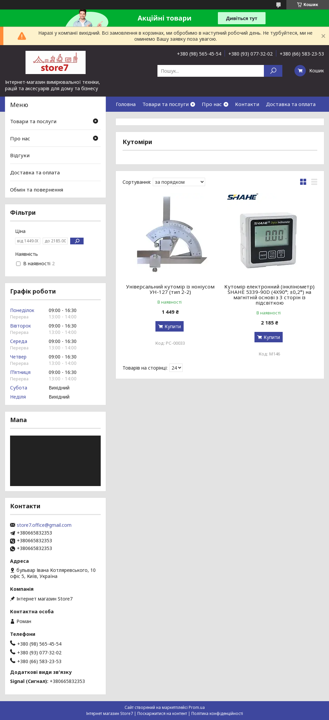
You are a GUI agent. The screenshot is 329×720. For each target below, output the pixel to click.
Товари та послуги (165, 104)
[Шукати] (273, 71)
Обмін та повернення (36, 189)
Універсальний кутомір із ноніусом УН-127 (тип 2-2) (170, 289)
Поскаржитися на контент (162, 713)
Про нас (212, 104)
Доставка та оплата (291, 104)
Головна (126, 104)
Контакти (247, 104)
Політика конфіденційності (217, 713)
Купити (172, 326)
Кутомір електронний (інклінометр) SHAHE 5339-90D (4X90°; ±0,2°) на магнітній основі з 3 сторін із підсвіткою (269, 294)
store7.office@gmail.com (44, 525)
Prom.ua (197, 707)
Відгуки (20, 155)
